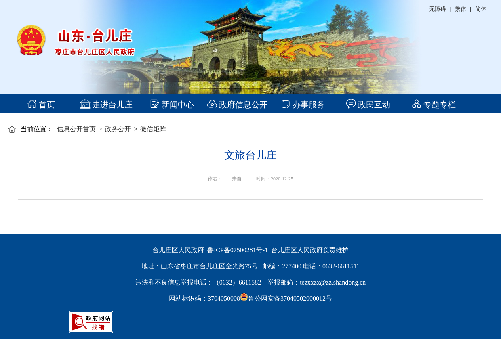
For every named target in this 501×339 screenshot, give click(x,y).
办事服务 (303, 104)
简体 (480, 9)
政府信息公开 (237, 104)
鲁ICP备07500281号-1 (237, 250)
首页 (41, 104)
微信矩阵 (153, 129)
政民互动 (368, 104)
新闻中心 (172, 104)
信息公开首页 (76, 129)
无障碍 (437, 9)
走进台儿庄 (106, 104)
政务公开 (118, 129)
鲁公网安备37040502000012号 (286, 298)
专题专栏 (434, 104)
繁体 (460, 9)
